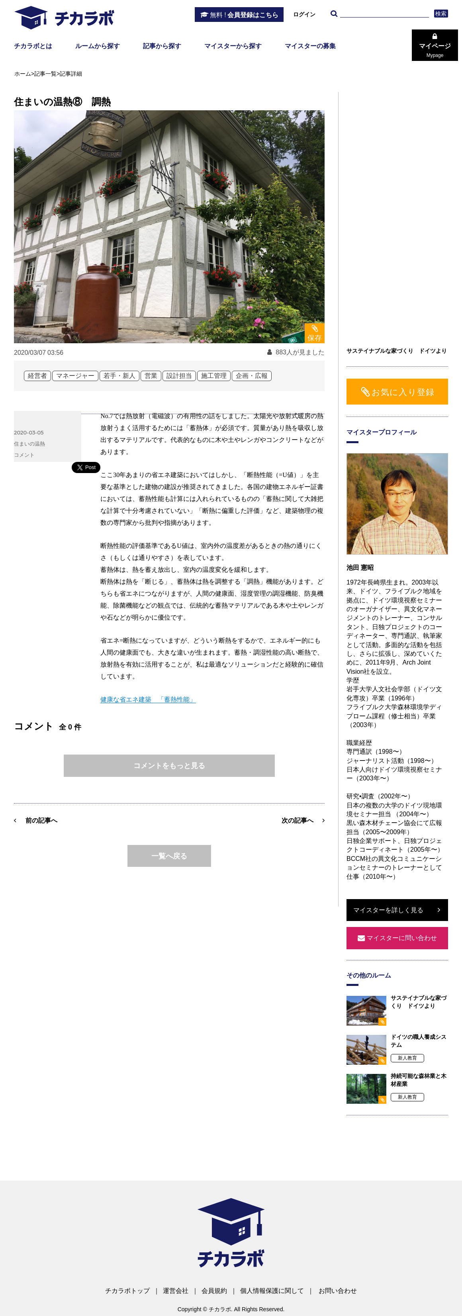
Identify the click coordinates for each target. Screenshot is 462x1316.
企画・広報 (252, 375)
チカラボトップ (127, 1290)
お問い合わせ (338, 1290)
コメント (24, 455)
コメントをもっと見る (169, 766)
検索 (441, 13)
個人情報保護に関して (272, 1290)
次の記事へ (297, 820)
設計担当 (179, 375)
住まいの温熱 (29, 443)
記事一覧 (45, 73)
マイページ (435, 51)
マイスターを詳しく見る (388, 910)
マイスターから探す (233, 46)
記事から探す (162, 46)
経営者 (37, 375)
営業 (151, 375)
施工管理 (214, 375)
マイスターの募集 (310, 46)
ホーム (22, 73)
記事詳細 (71, 73)
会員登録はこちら (244, 15)
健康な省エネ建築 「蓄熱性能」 (148, 699)
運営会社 (175, 1290)
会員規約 (214, 1290)
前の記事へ (41, 820)
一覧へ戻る (169, 856)
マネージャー (75, 375)
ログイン (304, 14)
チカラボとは (33, 46)
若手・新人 (119, 375)
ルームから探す (97, 46)
